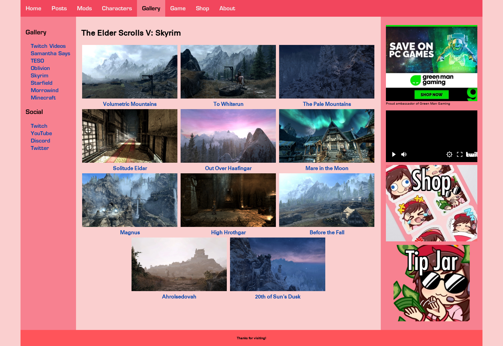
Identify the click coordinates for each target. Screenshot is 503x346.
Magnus (130, 232)
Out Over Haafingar (228, 168)
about (227, 8)
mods (84, 8)
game (178, 8)
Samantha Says (50, 53)
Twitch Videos (48, 46)
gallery (151, 8)
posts (59, 8)
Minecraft (43, 97)
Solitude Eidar (130, 168)
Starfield (41, 83)
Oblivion (40, 68)
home (33, 8)
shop (202, 8)
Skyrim (39, 75)
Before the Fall (327, 232)
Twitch (39, 126)
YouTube (41, 133)
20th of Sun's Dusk (277, 297)
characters (117, 8)
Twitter (40, 148)
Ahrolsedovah (179, 297)
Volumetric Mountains (130, 104)
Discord (40, 140)
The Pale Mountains (327, 104)
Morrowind (44, 90)
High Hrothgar (228, 232)
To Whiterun (228, 104)
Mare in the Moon (326, 168)
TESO (37, 60)
